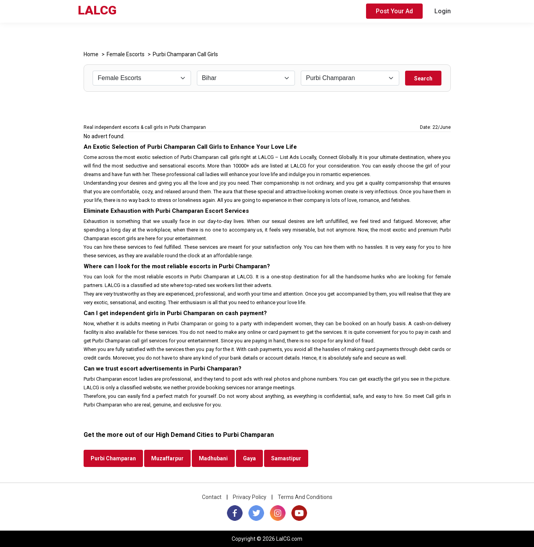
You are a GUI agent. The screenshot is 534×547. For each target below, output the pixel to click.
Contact (211, 497)
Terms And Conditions (305, 497)
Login (442, 11)
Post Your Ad (394, 11)
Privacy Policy (249, 497)
